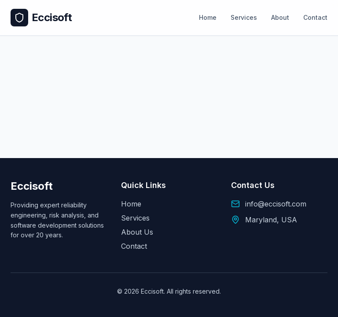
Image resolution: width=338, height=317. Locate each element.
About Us (137, 232)
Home (208, 17)
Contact (315, 17)
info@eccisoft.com (275, 203)
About (280, 17)
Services (244, 17)
